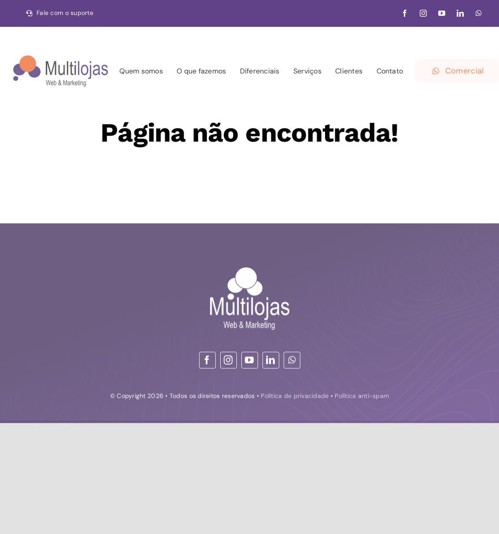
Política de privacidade (295, 397)
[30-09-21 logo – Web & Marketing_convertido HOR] (60, 59)
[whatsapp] (479, 13)
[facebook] (405, 13)
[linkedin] (460, 13)
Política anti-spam (362, 397)
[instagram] (423, 13)
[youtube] (442, 13)
